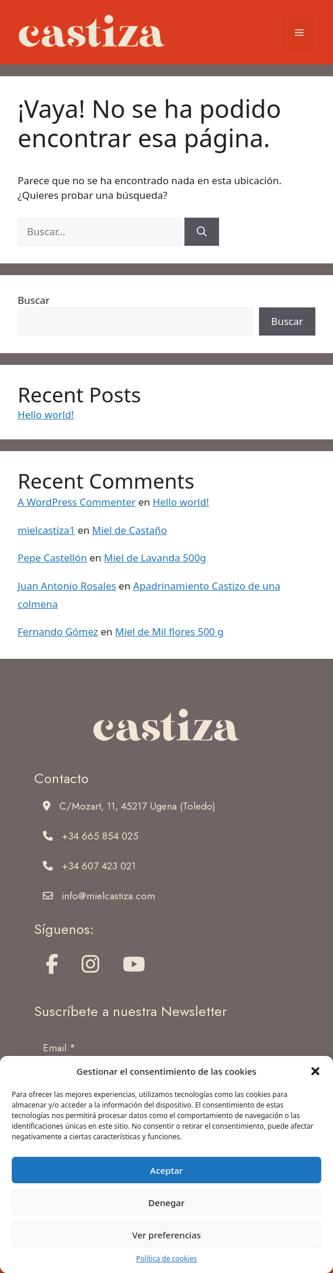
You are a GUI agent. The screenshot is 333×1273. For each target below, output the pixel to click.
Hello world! (46, 414)
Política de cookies (166, 1259)
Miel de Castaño (129, 530)
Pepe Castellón (52, 557)
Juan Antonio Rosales (67, 586)
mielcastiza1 (46, 530)
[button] (315, 1071)
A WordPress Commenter (77, 502)
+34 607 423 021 (99, 866)
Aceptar (166, 1170)
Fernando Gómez (58, 631)
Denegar (167, 1202)
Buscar (33, 300)
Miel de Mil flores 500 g (169, 631)
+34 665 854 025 (100, 836)
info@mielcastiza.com (108, 896)
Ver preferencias (166, 1235)
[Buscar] (201, 232)
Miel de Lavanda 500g (155, 557)
